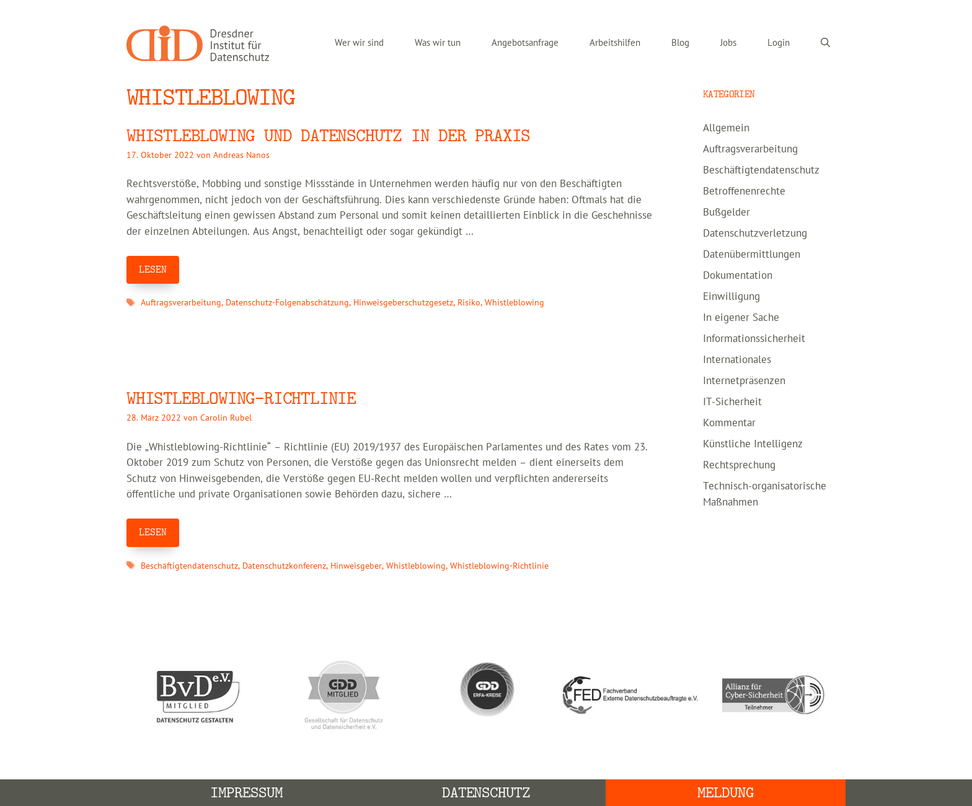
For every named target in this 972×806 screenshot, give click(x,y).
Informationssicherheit (754, 339)
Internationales (737, 360)
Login (778, 43)
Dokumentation (737, 275)
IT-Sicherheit (732, 402)
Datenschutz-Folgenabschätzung (287, 302)
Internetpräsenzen (744, 381)
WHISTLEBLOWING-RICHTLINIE (241, 398)
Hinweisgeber (356, 566)
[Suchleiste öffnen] (825, 43)
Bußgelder (726, 212)
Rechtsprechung (739, 465)
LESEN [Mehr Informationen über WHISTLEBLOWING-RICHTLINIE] (153, 532)
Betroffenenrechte (744, 191)
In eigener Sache (741, 318)
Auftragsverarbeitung (181, 302)
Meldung (725, 792)
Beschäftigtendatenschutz (189, 566)
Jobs (728, 43)
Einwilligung (731, 297)
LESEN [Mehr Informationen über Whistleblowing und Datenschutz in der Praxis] (153, 269)
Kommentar (729, 423)
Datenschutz (486, 792)
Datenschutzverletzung (755, 233)
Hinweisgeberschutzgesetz (403, 302)
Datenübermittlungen (751, 254)
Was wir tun (438, 43)
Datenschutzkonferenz (284, 566)
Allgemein (726, 128)
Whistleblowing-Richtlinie (499, 566)
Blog (680, 43)
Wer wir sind (359, 43)
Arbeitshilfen (615, 43)
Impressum (246, 792)
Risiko (468, 302)
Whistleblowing (514, 302)
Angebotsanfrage (525, 43)
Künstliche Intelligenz (753, 444)
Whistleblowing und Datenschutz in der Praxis (328, 136)
